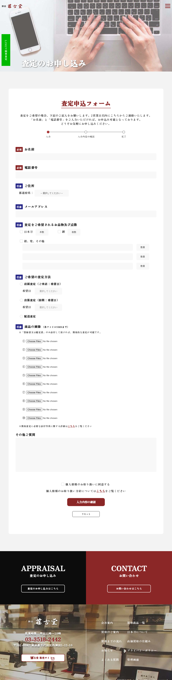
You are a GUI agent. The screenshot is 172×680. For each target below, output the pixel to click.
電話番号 (27, 167)
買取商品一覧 (136, 625)
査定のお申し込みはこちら (43, 590)
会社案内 (107, 625)
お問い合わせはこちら (129, 590)
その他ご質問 (25, 434)
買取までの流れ (111, 644)
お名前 (25, 149)
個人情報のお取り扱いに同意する (87, 484)
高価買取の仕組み (139, 644)
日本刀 (28, 232)
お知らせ (107, 653)
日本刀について (137, 634)
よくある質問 (110, 662)
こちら (71, 426)
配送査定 (30, 316)
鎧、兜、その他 (34, 241)
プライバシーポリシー (142, 653)
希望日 (26, 291)
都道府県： (44, 193)
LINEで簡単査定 (9, 49)
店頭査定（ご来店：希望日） (43, 284)
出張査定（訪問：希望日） (41, 300)
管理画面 (133, 662)
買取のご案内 (110, 634)
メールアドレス (32, 206)
